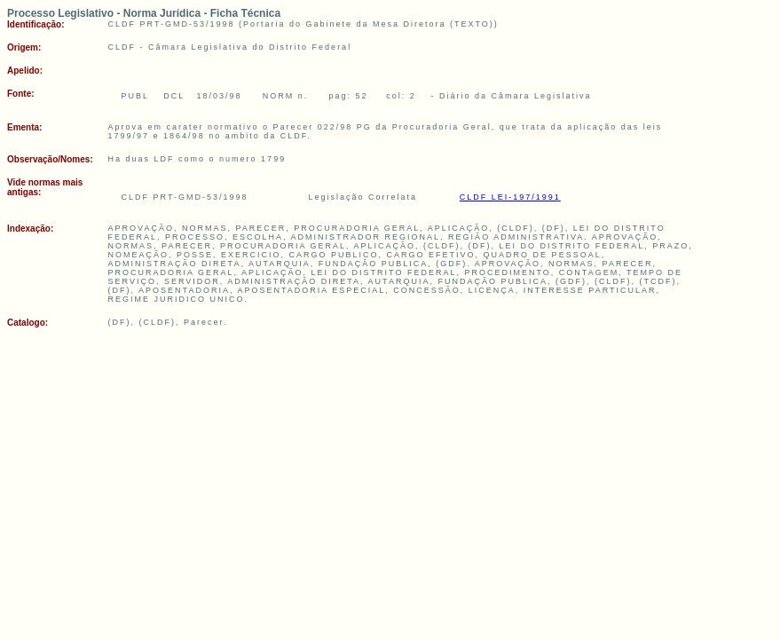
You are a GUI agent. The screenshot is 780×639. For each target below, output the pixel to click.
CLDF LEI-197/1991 (510, 197)
